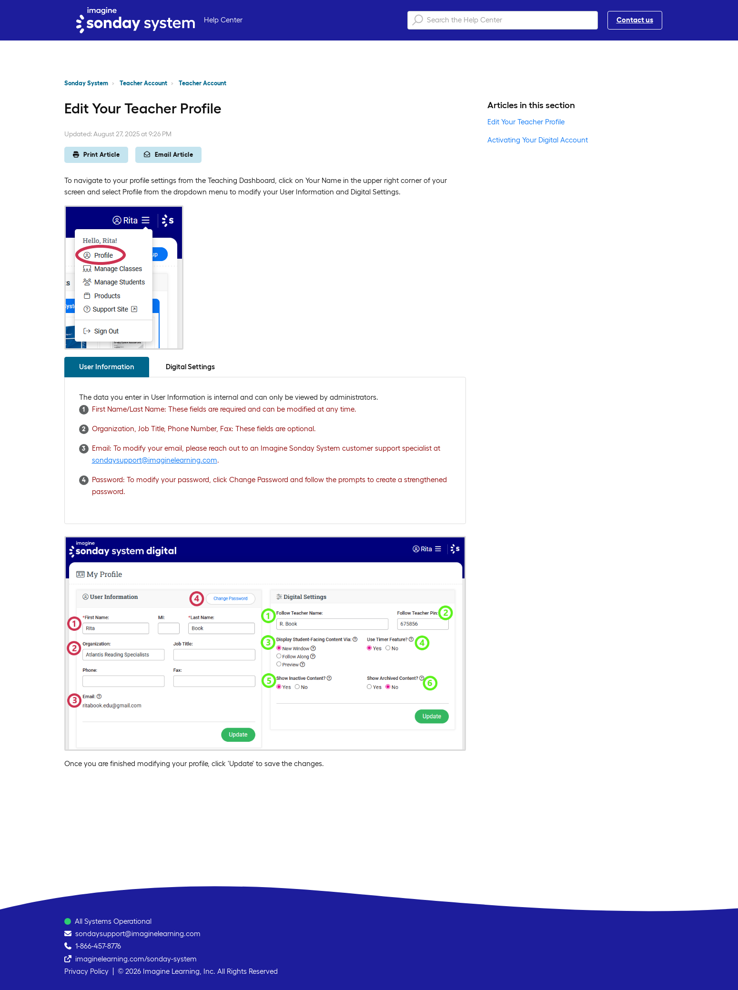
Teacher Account (143, 83)
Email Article (168, 154)
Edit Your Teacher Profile (526, 122)
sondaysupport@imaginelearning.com (154, 460)
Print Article (96, 154)
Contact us (635, 20)
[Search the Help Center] (502, 20)
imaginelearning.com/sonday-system (136, 959)
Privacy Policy (86, 971)
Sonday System (86, 83)
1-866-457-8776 (98, 946)
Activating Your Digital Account (537, 140)
